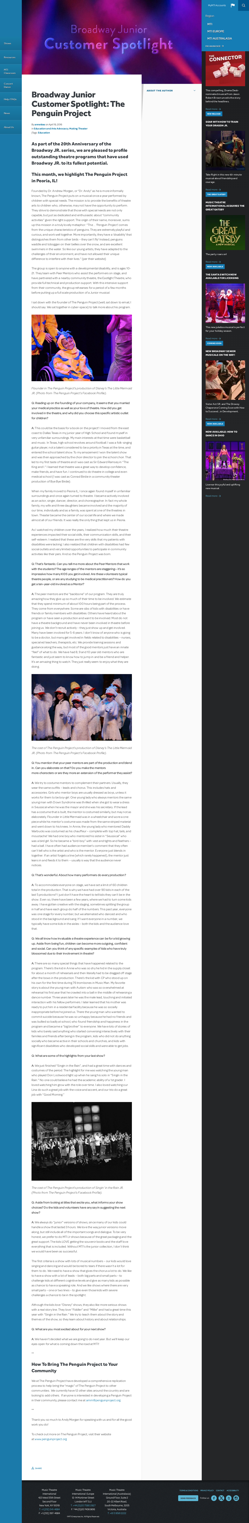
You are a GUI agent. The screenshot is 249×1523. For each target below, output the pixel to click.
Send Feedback (188, 1498)
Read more (214, 108)
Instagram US (236, 1498)
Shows (7, 43)
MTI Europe (215, 31)
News (7, 113)
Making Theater (78, 128)
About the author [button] (160, 90)
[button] (232, 5)
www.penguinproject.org (51, 1439)
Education (44, 132)
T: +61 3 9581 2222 (117, 1513)
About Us (9, 127)
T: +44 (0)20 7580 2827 (83, 1505)
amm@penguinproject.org (103, 1400)
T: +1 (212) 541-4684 (49, 1509)
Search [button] (243, 5)
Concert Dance (8, 85)
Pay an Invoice (212, 46)
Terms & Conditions (188, 1490)
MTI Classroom (10, 71)
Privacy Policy (207, 1490)
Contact (220, 1490)
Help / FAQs (10, 99)
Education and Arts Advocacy (51, 128)
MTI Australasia (219, 38)
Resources (9, 57)
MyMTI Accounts (217, 5)
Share (38, 1468)
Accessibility (233, 1490)
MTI (209, 24)
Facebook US (214, 1498)
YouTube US (229, 1498)
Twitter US (221, 1498)
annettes (40, 124)
